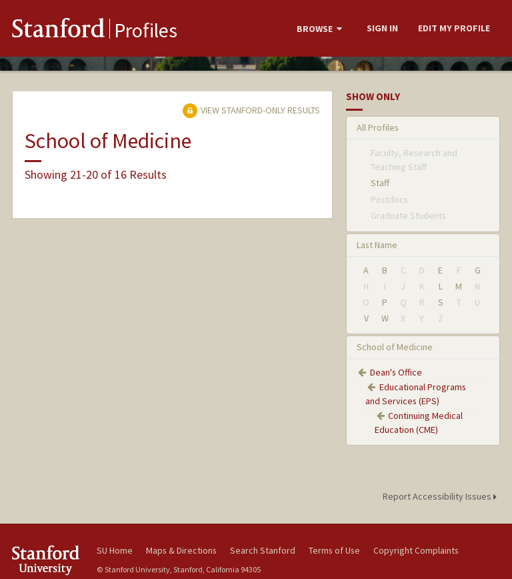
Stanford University (47, 560)
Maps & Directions (181, 550)
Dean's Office (396, 372)
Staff (380, 183)
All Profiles (378, 127)
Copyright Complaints (416, 550)
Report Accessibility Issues (442, 496)
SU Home (115, 550)
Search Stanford (262, 550)
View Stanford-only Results (251, 110)
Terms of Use (334, 550)
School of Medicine (395, 347)
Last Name (377, 245)
